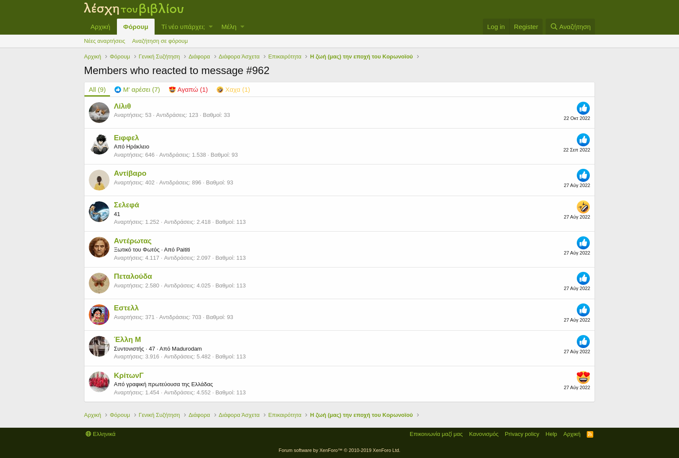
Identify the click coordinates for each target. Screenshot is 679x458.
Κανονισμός (483, 434)
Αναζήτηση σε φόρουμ (160, 41)
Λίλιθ (122, 106)
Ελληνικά (101, 434)
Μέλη (228, 26)
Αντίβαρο (130, 173)
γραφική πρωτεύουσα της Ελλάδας (169, 384)
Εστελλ (126, 308)
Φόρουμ (136, 26)
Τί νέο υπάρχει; (183, 26)
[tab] (137, 89)
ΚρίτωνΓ (129, 375)
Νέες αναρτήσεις (104, 41)
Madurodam (187, 348)
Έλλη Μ (127, 339)
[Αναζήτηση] (570, 27)
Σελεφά (126, 205)
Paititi (183, 249)
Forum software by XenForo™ (340, 450)
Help (551, 434)
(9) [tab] (97, 89)
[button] (211, 27)
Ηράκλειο (137, 146)
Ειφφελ (126, 138)
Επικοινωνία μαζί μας (436, 434)
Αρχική (100, 26)
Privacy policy (522, 434)
